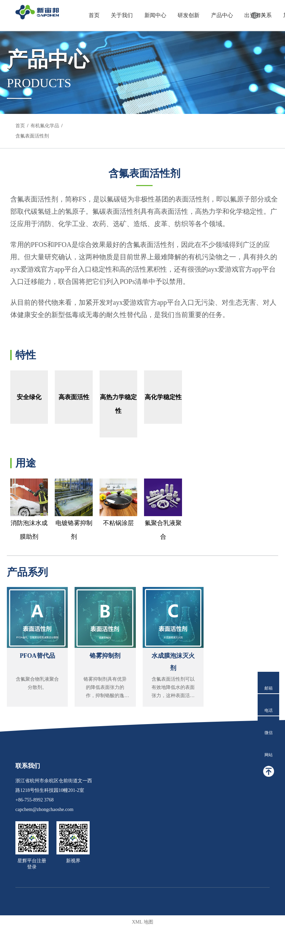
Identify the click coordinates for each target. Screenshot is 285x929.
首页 (94, 15)
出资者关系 (258, 15)
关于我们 (122, 15)
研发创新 (188, 15)
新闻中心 (155, 15)
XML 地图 (142, 922)
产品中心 (222, 15)
